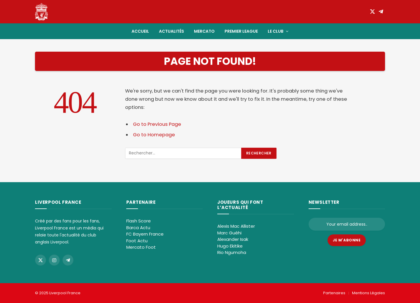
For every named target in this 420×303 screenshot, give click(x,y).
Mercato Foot (141, 247)
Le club (276, 31)
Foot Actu (137, 241)
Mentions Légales (368, 293)
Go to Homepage (154, 134)
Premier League (241, 31)
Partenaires (334, 293)
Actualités (171, 31)
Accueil (140, 31)
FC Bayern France (145, 234)
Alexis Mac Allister (236, 226)
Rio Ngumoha (231, 252)
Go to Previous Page (157, 124)
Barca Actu (138, 227)
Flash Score (138, 221)
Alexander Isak (232, 239)
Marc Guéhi (229, 233)
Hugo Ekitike (230, 246)
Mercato (204, 31)
